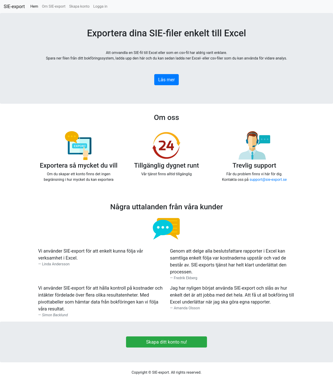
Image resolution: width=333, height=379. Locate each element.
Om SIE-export (53, 6)
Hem (35, 6)
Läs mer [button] (166, 79)
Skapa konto (79, 6)
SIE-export (14, 6)
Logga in (100, 6)
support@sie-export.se (268, 179)
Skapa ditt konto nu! (166, 342)
